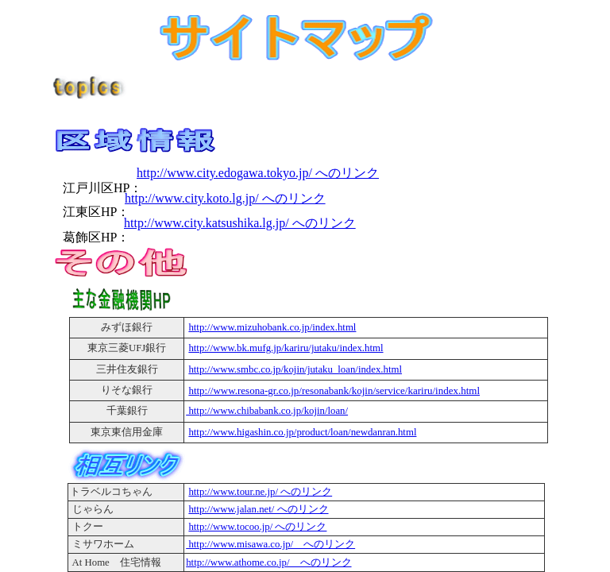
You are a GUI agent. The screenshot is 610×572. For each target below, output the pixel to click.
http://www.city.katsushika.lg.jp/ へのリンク (240, 223)
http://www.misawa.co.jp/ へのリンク (270, 544)
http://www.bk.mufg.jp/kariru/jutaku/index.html (285, 348)
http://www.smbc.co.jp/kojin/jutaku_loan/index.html (295, 369)
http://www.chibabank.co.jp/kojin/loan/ (267, 410)
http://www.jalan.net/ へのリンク (258, 509)
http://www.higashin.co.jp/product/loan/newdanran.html (302, 432)
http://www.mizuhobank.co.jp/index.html (272, 327)
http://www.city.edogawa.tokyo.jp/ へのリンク (258, 173)
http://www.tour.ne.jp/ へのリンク (260, 491)
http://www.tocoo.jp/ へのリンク (257, 526)
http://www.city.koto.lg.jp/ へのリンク (225, 198)
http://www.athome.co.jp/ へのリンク (268, 562)
